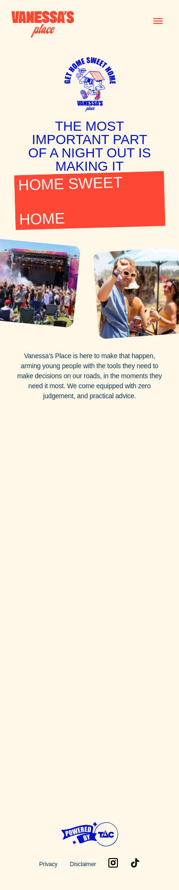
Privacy (48, 864)
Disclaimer (83, 864)
